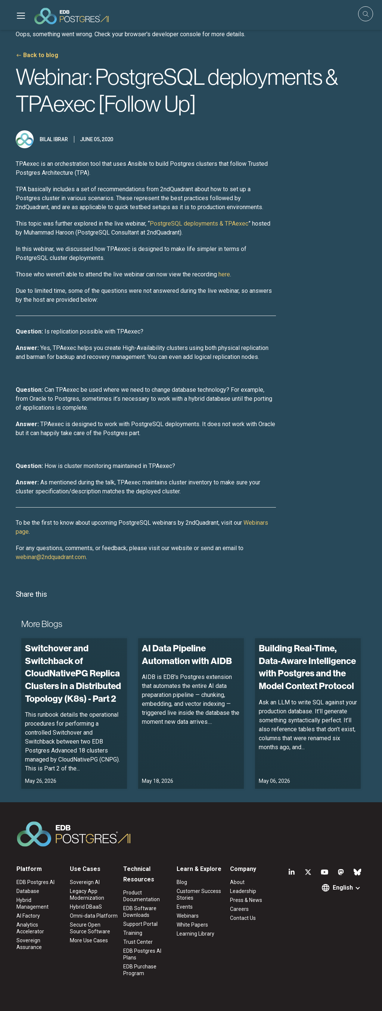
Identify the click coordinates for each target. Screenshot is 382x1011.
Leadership (243, 891)
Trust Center (138, 942)
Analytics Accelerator (30, 928)
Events (185, 907)
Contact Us (243, 918)
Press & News (246, 900)
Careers (239, 909)
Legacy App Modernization (87, 894)
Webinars (188, 916)
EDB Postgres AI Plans (142, 954)
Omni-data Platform (94, 916)
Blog (182, 882)
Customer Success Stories (199, 894)
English (343, 887)
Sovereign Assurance (29, 943)
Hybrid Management (32, 903)
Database (27, 891)
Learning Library (195, 934)
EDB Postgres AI (35, 882)
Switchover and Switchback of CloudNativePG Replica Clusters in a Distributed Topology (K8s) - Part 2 (73, 673)
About (237, 882)
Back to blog (40, 55)
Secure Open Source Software (90, 928)
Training (132, 933)
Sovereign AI (85, 882)
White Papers (192, 925)
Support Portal (140, 924)
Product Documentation (141, 896)
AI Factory (28, 916)
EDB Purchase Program (139, 970)
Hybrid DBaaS (86, 907)
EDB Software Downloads (139, 911)
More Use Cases (89, 940)
